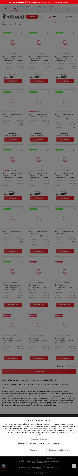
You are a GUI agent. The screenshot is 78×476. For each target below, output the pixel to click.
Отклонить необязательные (60, 450)
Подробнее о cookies (39, 439)
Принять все (35, 450)
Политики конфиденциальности (42, 428)
